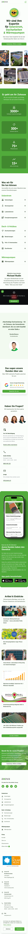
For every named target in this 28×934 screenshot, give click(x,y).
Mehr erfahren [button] (7, 924)
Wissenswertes (5, 843)
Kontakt (3, 837)
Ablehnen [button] (8, 929)
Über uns (4, 840)
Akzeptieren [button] (19, 929)
